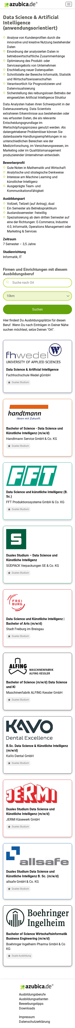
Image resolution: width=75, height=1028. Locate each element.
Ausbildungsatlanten (33, 999)
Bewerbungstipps (31, 1004)
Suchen (37, 309)
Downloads (27, 1008)
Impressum (27, 1017)
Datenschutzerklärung (34, 1022)
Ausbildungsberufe (32, 994)
